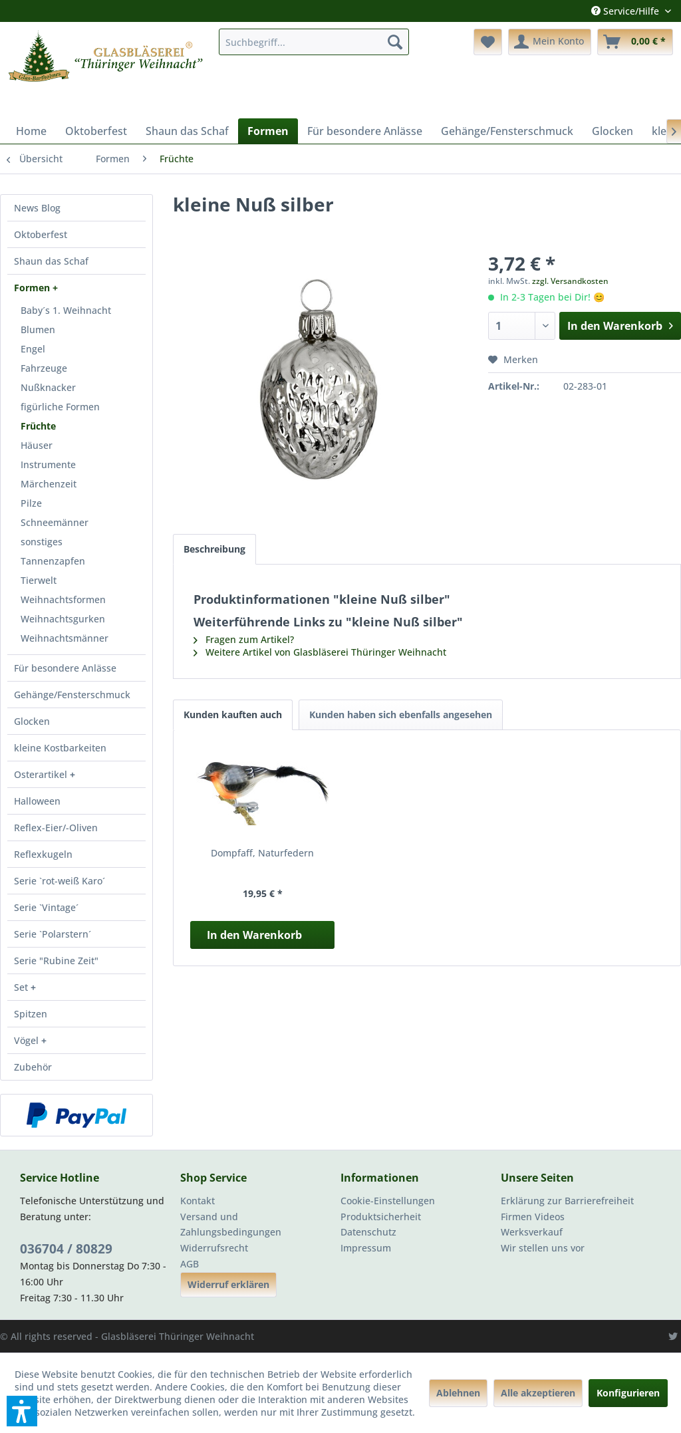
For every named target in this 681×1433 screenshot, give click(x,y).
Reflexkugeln (43, 854)
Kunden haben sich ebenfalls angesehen (400, 714)
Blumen (38, 329)
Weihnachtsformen (63, 599)
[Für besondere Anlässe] (365, 131)
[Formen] (268, 131)
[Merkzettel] (488, 42)
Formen (33, 287)
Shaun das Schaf (51, 261)
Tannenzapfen (53, 561)
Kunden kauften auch (233, 714)
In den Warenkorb (254, 935)
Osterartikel (42, 774)
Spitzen (30, 1013)
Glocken (32, 721)
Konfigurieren (628, 1392)
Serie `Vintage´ (46, 907)
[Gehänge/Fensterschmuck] (507, 131)
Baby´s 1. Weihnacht (66, 310)
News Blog (37, 207)
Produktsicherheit (380, 1216)
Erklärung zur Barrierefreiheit (567, 1200)
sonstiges (42, 541)
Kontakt (197, 1200)
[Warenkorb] (635, 42)
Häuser (37, 445)
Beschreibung (214, 549)
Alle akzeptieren (538, 1392)
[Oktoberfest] (96, 131)
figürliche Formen (60, 406)
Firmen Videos (533, 1216)
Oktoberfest (40, 234)
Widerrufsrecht (214, 1247)
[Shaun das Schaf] (187, 131)
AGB (189, 1263)
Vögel (27, 1040)
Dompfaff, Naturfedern (262, 853)
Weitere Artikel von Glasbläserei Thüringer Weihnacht (320, 652)
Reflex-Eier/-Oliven (56, 827)
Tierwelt (39, 580)
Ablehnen (458, 1392)
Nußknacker (48, 387)
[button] (22, 1411)
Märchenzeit (48, 483)
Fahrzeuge (44, 368)
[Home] (31, 131)
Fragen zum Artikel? (244, 639)
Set (22, 987)
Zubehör (33, 1067)
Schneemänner (54, 522)
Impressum (365, 1247)
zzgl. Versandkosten (570, 281)
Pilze (31, 503)
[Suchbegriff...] (314, 42)
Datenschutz (368, 1232)
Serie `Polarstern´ (52, 934)
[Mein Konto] (549, 42)
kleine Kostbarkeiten (60, 747)
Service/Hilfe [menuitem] (626, 11)
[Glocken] (612, 131)
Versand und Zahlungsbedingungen (230, 1224)
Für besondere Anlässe (65, 668)
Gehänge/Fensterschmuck (72, 694)
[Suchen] (395, 42)
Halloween (37, 801)
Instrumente (48, 464)
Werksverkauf (532, 1232)
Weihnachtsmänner (64, 638)
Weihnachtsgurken (63, 618)
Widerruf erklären (228, 1284)
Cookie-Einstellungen (387, 1200)
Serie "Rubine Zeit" (56, 960)
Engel (33, 348)
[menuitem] (314, 42)
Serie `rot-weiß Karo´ (59, 880)
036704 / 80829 (66, 1248)
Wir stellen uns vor (543, 1247)
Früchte (38, 426)
